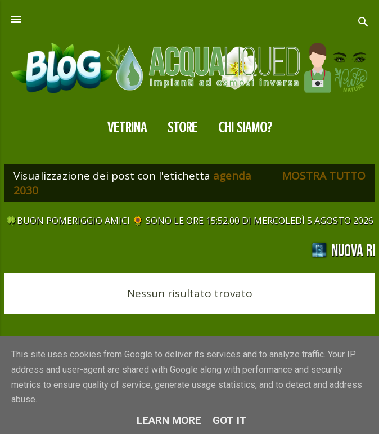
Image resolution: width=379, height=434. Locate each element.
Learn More (169, 420)
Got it (230, 420)
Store (182, 127)
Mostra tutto (324, 175)
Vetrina (127, 127)
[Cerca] (363, 23)
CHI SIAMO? (245, 127)
